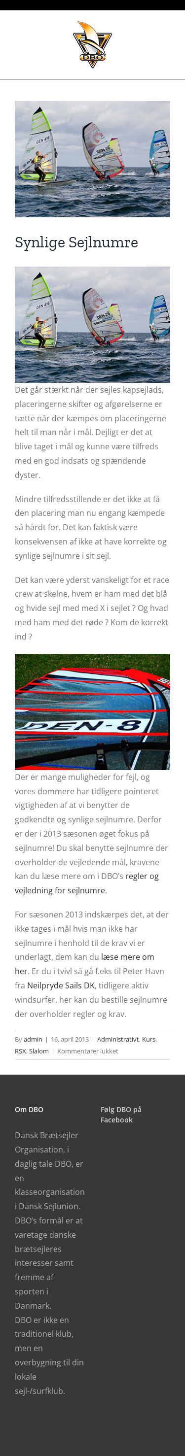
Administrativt (118, 1039)
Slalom (39, 1051)
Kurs (148, 1039)
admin (33, 1039)
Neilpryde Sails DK (61, 985)
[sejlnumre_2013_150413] (92, 159)
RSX (20, 1051)
